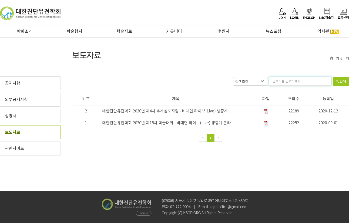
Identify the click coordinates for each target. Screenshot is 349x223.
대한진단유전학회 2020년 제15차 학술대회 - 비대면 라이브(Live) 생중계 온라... (168, 123)
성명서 (10, 116)
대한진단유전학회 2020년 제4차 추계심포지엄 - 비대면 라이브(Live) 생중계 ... (167, 111)
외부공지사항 (16, 99)
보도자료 (12, 132)
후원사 (224, 31)
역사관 (328, 31)
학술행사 (74, 31)
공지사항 (12, 83)
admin (144, 213)
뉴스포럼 (274, 31)
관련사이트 (14, 148)
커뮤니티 (174, 31)
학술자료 (124, 31)
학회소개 (25, 31)
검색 (342, 81)
